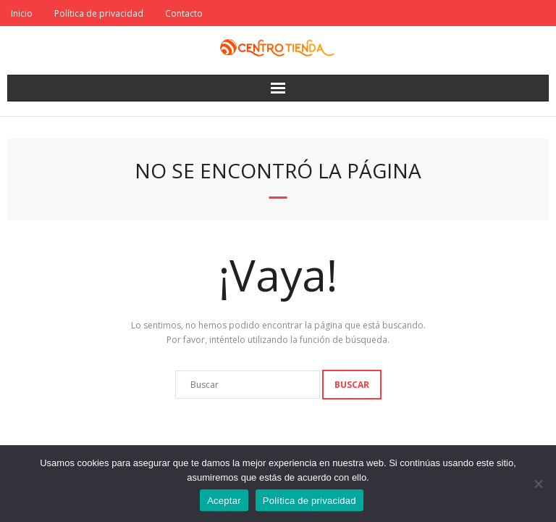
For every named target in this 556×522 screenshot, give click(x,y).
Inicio (22, 13)
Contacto (184, 13)
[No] (538, 483)
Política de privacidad (98, 13)
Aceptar (224, 500)
